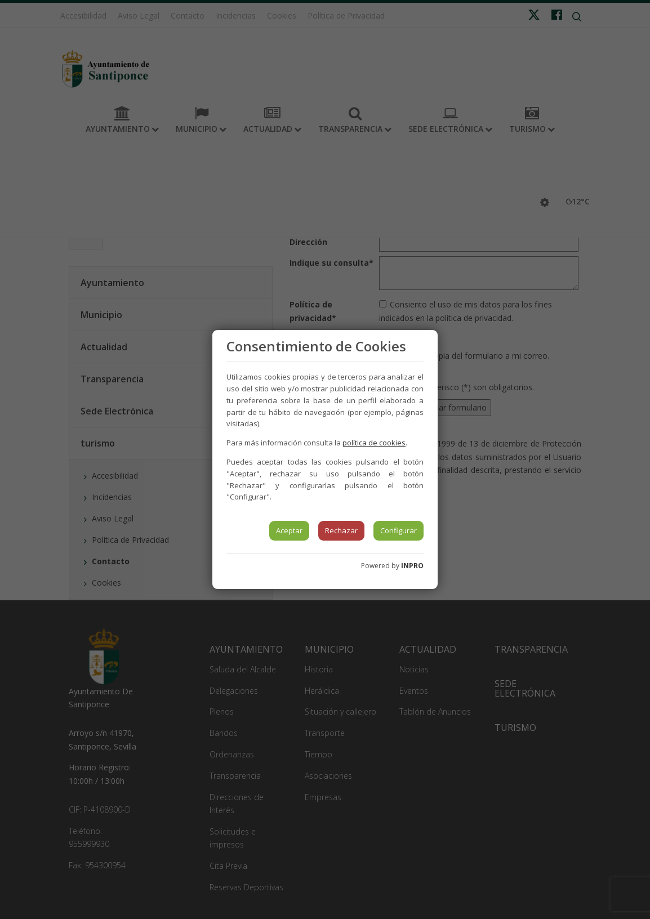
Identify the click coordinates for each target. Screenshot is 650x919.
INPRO (412, 565)
